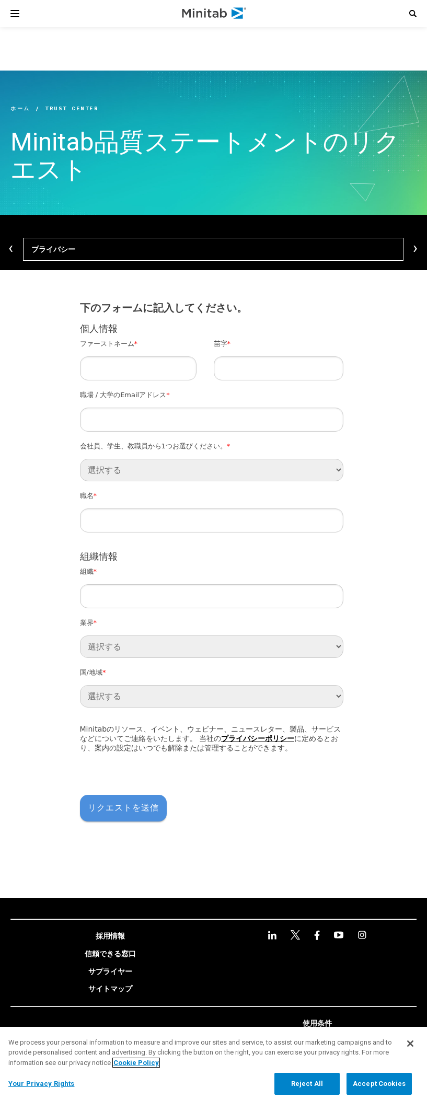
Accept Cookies (379, 1083)
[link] (110, 936)
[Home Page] (214, 13)
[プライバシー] (213, 249)
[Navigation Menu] (14, 13)
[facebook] (317, 935)
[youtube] (338, 935)
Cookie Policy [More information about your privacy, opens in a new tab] (136, 1063)
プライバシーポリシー (257, 738)
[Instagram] (361, 935)
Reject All (307, 1083)
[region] (213, 1063)
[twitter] (295, 935)
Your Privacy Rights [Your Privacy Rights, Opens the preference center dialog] (41, 1083)
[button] (413, 13)
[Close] (410, 1043)
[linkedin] (272, 935)
